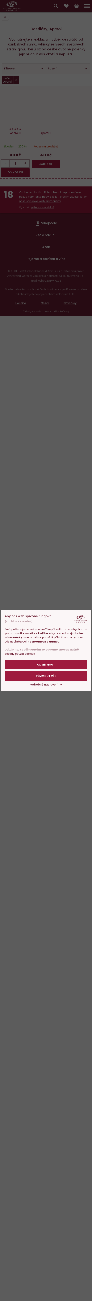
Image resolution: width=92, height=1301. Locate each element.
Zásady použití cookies (20, 654)
